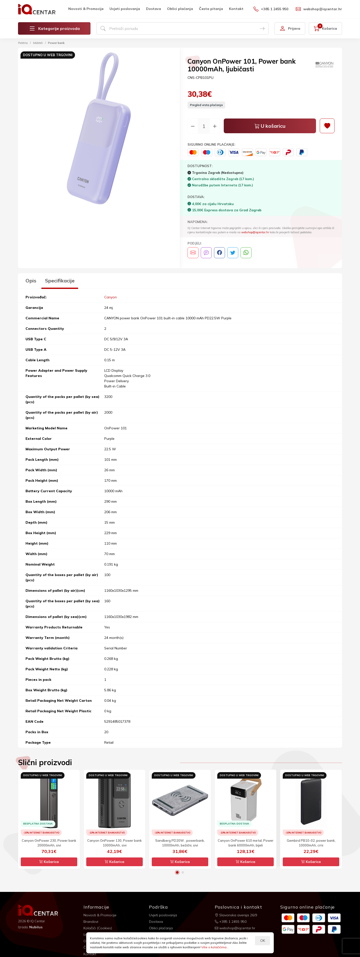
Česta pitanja (211, 8)
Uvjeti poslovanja (125, 8)
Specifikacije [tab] (59, 280)
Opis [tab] (31, 280)
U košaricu (270, 126)
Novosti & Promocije (86, 8)
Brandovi (91, 921)
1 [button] (177, 872)
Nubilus (35, 927)
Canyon (110, 297)
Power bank (56, 43)
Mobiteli (38, 43)
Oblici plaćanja (180, 8)
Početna (23, 43)
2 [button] (182, 872)
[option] (99, 129)
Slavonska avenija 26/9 (236, 915)
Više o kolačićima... (215, 947)
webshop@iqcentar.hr (319, 9)
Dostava (153, 8)
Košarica (49, 861)
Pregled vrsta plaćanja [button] (206, 105)
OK (262, 940)
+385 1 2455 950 (271, 9)
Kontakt (236, 8)
